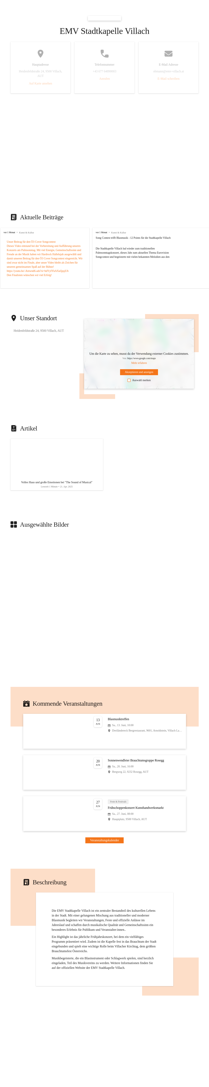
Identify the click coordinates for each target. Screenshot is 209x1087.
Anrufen (104, 78)
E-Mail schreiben (169, 78)
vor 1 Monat (9, 232)
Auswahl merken (139, 380)
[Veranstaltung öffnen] (104, 734)
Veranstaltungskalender (104, 843)
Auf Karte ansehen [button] (40, 83)
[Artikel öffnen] (57, 466)
